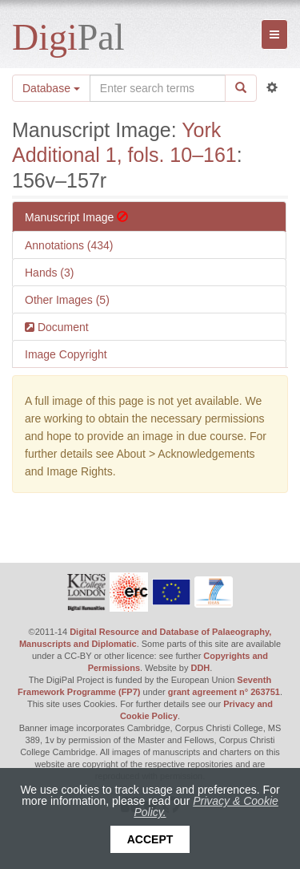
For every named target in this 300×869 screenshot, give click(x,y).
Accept (150, 839)
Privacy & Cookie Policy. (206, 806)
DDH (200, 668)
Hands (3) (49, 272)
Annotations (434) (69, 245)
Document (61, 327)
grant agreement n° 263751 (224, 692)
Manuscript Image (76, 217)
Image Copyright (66, 354)
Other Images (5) (67, 299)
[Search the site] (158, 88)
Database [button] (51, 88)
